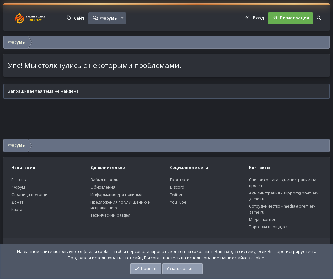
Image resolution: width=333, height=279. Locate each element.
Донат (17, 202)
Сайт (79, 18)
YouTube (178, 202)
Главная (19, 180)
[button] (122, 18)
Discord (177, 187)
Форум (18, 187)
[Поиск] (319, 18)
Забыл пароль (104, 180)
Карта (16, 209)
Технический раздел (110, 215)
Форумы (109, 18)
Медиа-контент (263, 219)
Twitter (176, 194)
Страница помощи (29, 194)
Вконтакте (179, 180)
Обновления (102, 187)
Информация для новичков (116, 194)
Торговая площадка (268, 227)
